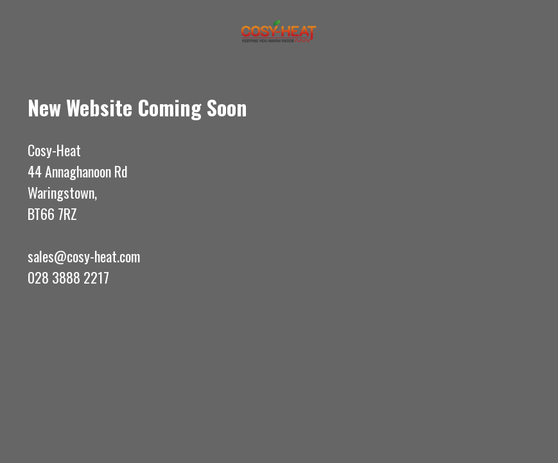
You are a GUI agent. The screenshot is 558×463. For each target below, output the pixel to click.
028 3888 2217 (68, 277)
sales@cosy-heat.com (84, 256)
